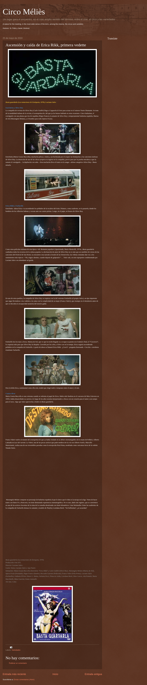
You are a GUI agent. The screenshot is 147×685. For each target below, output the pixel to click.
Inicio (55, 674)
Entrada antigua (93, 674)
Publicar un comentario (18, 663)
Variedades (16, 650)
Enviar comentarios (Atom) (24, 679)
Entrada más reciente (14, 674)
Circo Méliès (24, 11)
